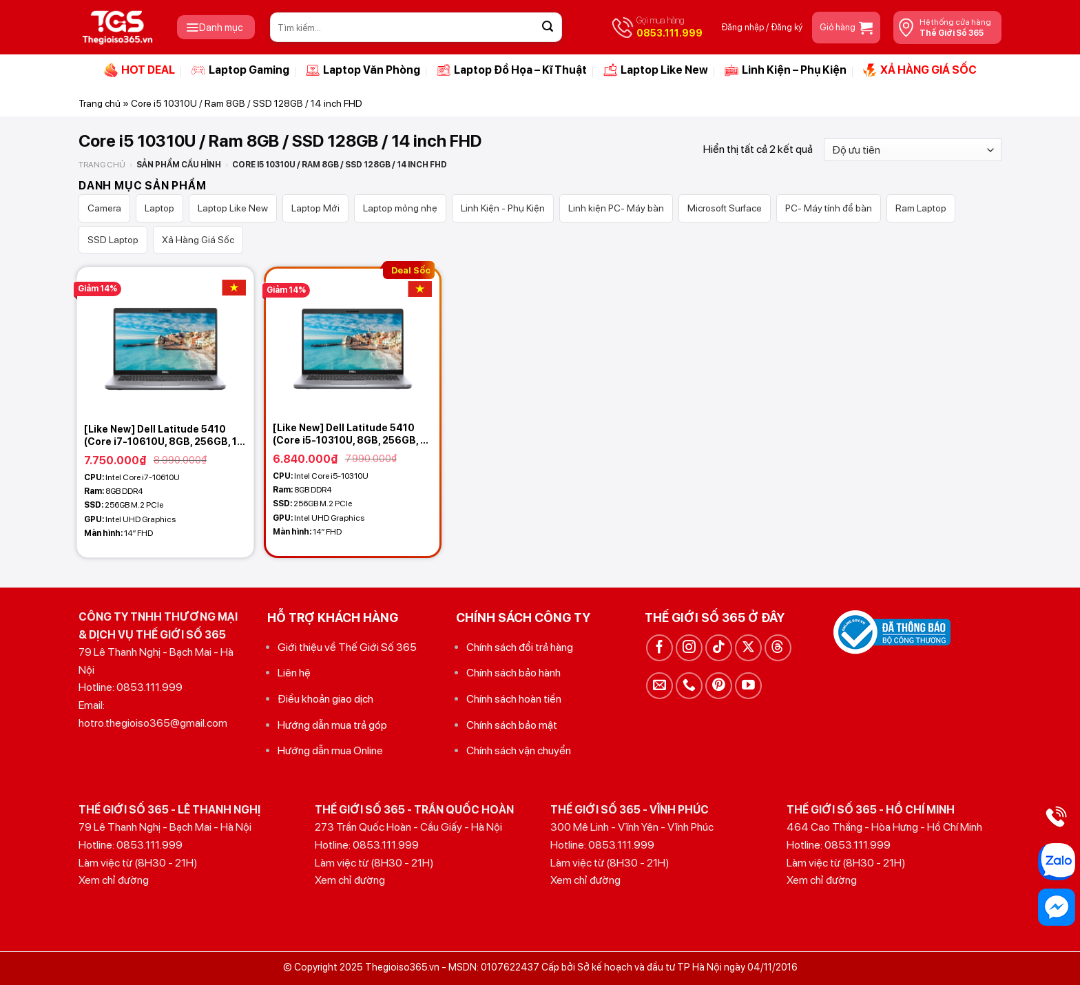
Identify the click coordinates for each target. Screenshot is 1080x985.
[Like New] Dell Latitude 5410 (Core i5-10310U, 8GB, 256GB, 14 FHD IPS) (352, 434)
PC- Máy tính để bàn (828, 208)
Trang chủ (100, 103)
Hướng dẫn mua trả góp (332, 725)
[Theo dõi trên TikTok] (718, 647)
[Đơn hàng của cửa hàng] (912, 149)
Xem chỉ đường (114, 880)
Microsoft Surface (724, 208)
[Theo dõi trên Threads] (778, 647)
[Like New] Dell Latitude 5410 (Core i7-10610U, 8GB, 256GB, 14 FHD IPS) (164, 436)
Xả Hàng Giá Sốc (198, 239)
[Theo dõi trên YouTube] (748, 685)
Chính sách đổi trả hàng (519, 647)
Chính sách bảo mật (511, 725)
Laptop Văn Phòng (363, 70)
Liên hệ (294, 672)
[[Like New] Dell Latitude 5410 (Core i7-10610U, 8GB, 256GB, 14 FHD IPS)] (165, 341)
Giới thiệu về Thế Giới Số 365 (347, 647)
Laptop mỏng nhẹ (400, 208)
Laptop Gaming (240, 70)
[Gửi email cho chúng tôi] (659, 685)
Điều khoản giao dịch (325, 698)
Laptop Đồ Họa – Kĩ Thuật (512, 70)
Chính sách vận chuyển (518, 750)
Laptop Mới (315, 208)
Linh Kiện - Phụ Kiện (503, 208)
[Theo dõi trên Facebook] (659, 647)
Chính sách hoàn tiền (513, 698)
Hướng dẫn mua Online (330, 750)
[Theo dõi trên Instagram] (689, 647)
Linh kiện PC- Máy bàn (616, 208)
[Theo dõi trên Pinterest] (718, 685)
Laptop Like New (655, 70)
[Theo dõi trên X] (748, 647)
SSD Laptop (112, 239)
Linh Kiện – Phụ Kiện (786, 70)
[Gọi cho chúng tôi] (689, 685)
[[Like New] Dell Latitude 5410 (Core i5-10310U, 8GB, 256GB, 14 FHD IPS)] (353, 342)
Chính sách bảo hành (513, 672)
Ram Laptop (920, 208)
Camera (104, 208)
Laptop (159, 208)
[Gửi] (547, 27)
